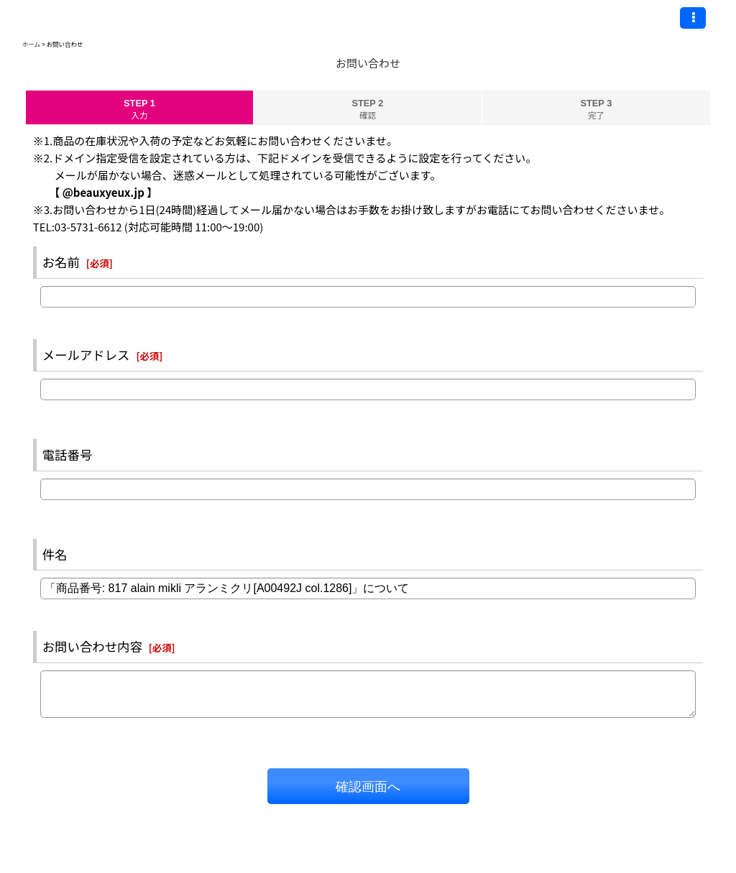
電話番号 (67, 454)
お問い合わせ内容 (92, 646)
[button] (693, 18)
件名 (55, 554)
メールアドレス (86, 355)
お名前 (61, 262)
